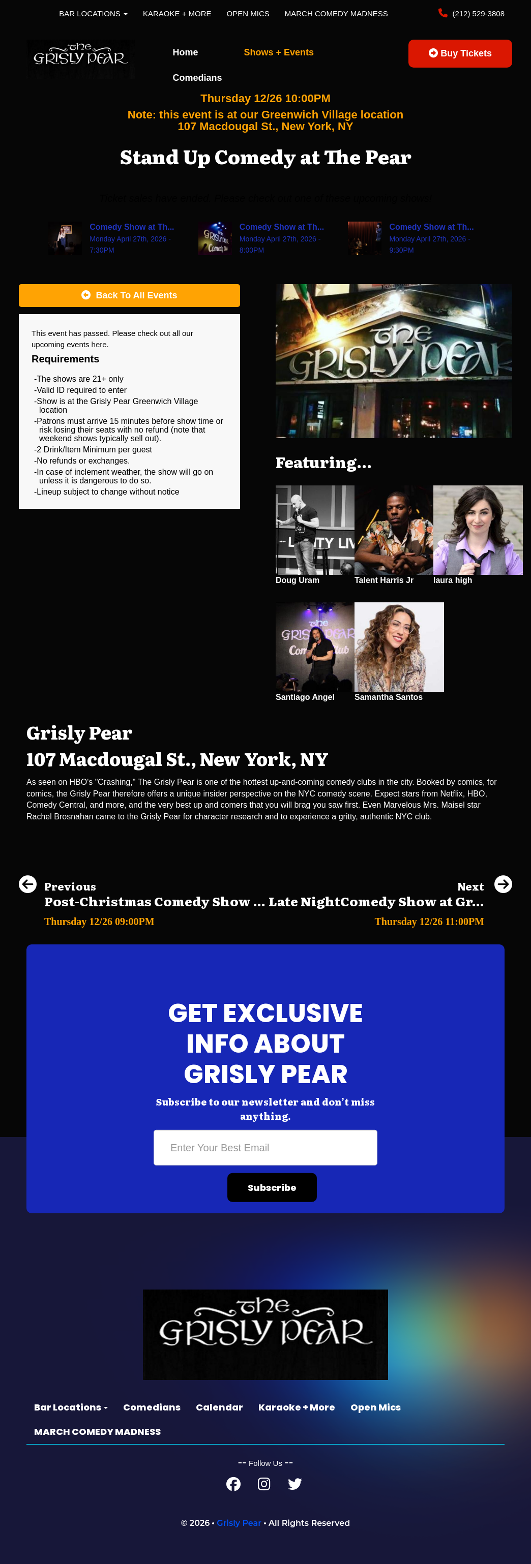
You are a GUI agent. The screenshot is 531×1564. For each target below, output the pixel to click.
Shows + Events (279, 52)
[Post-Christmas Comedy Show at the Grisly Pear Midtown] (142, 919)
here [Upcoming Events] (99, 344)
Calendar (219, 1407)
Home (185, 52)
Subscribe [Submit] (272, 1187)
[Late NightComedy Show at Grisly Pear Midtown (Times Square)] (390, 919)
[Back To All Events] (129, 296)
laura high (452, 580)
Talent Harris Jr (384, 580)
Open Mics (248, 13)
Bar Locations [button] (93, 13)
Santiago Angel (305, 697)
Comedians (197, 78)
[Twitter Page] (295, 1486)
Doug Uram (297, 580)
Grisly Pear (239, 1523)
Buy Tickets (460, 53)
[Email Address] (265, 1148)
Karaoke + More (177, 13)
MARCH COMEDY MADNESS (336, 13)
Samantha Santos (389, 697)
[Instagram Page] (264, 1486)
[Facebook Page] (233, 1486)
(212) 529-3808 (477, 13)
